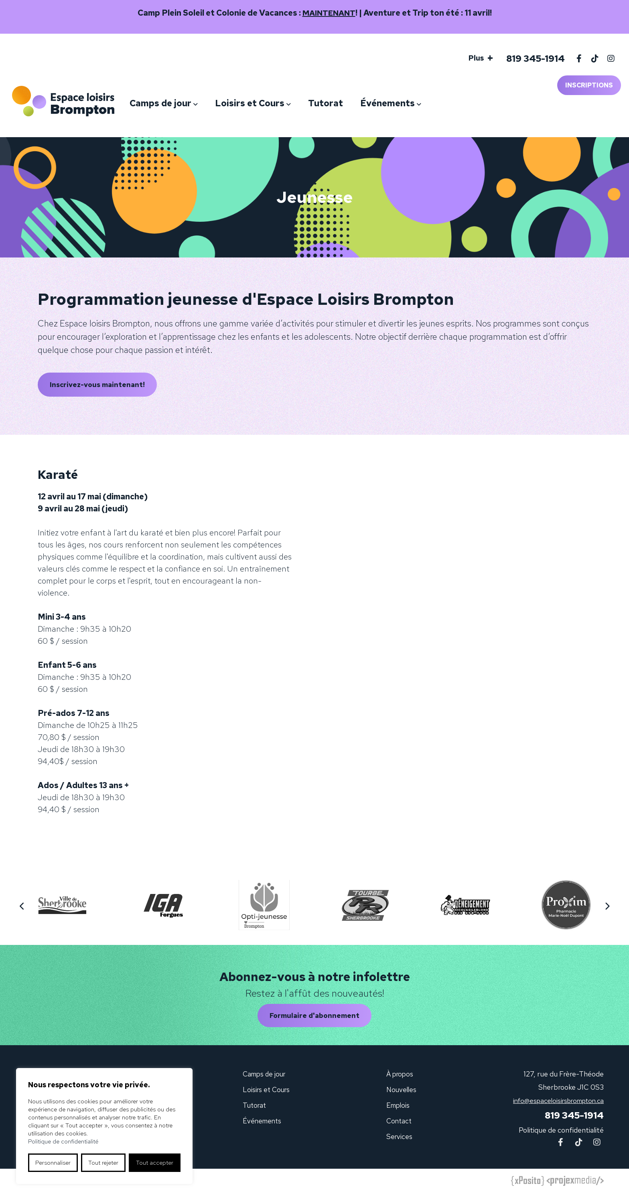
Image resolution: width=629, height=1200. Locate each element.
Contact (399, 1126)
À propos (400, 1079)
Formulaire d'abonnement (314, 1020)
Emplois (398, 1111)
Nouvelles (401, 1095)
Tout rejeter (103, 1163)
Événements (413, 103)
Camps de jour (186, 103)
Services (399, 1142)
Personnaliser (53, 1163)
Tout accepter (154, 1163)
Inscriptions (589, 85)
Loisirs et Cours (275, 103)
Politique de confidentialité (561, 1136)
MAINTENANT (329, 13)
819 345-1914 (533, 58)
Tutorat (350, 103)
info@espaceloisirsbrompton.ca (554, 1106)
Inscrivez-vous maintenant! (101, 386)
